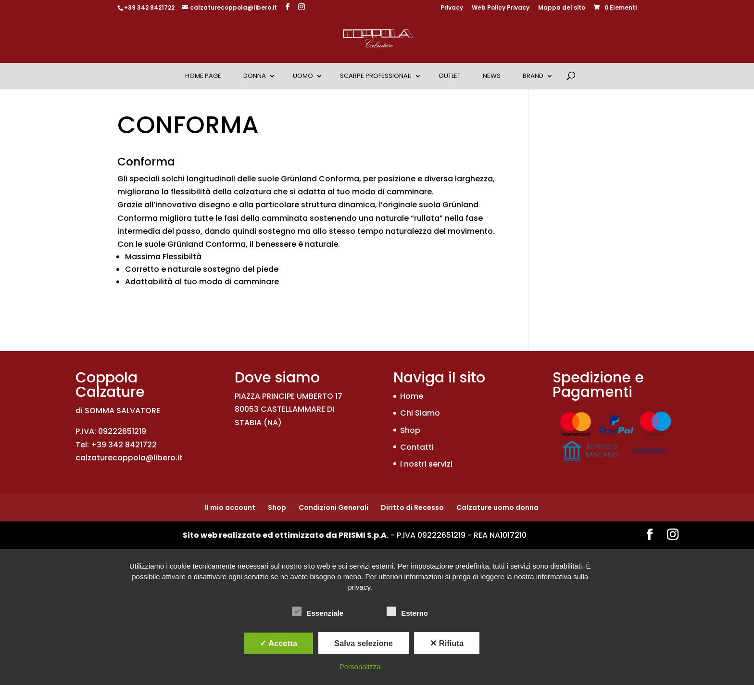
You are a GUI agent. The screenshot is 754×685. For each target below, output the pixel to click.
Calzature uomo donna (497, 507)
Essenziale (317, 612)
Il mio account (230, 507)
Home (411, 396)
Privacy (451, 8)
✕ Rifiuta (447, 643)
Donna (254, 75)
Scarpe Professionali (376, 75)
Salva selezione (363, 643)
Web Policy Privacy (500, 8)
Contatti (417, 447)
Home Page (203, 75)
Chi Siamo (420, 413)
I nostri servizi (426, 463)
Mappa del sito (561, 8)
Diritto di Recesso (412, 507)
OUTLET (450, 75)
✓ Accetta (278, 643)
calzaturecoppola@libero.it (129, 457)
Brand (533, 75)
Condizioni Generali (333, 507)
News (492, 75)
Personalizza (360, 666)
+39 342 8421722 (149, 7)
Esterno (407, 612)
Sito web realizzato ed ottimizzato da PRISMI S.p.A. (286, 535)
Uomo (303, 75)
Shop (410, 430)
